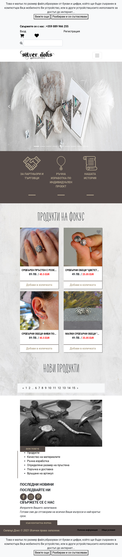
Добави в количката (39, 284)
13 (64, 388)
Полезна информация (87, 530)
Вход (23, 31)
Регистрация (72, 31)
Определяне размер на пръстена (48, 465)
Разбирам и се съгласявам (70, 16)
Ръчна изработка (38, 461)
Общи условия (108, 530)
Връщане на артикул (40, 473)
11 (54, 388)
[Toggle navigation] (97, 55)
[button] (9, 106)
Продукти (33, 452)
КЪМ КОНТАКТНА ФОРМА (39, 523)
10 (49, 388)
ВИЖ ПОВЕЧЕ (32, 449)
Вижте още (42, 16)
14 (68, 388)
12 (59, 388)
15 (73, 388)
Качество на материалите (43, 457)
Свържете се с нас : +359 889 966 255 (44, 26)
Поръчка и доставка (40, 469)
